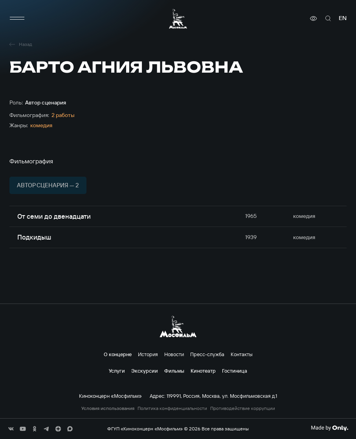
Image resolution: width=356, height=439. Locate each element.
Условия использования (107, 408)
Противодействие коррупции (242, 408)
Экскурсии (144, 371)
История (148, 354)
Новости (174, 354)
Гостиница (234, 371)
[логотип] (178, 19)
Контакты (242, 354)
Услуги (117, 371)
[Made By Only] (329, 428)
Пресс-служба (207, 354)
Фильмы (174, 371)
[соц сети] (11, 429)
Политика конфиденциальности (172, 408)
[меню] (17, 18)
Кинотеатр (203, 371)
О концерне (118, 354)
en (343, 18)
